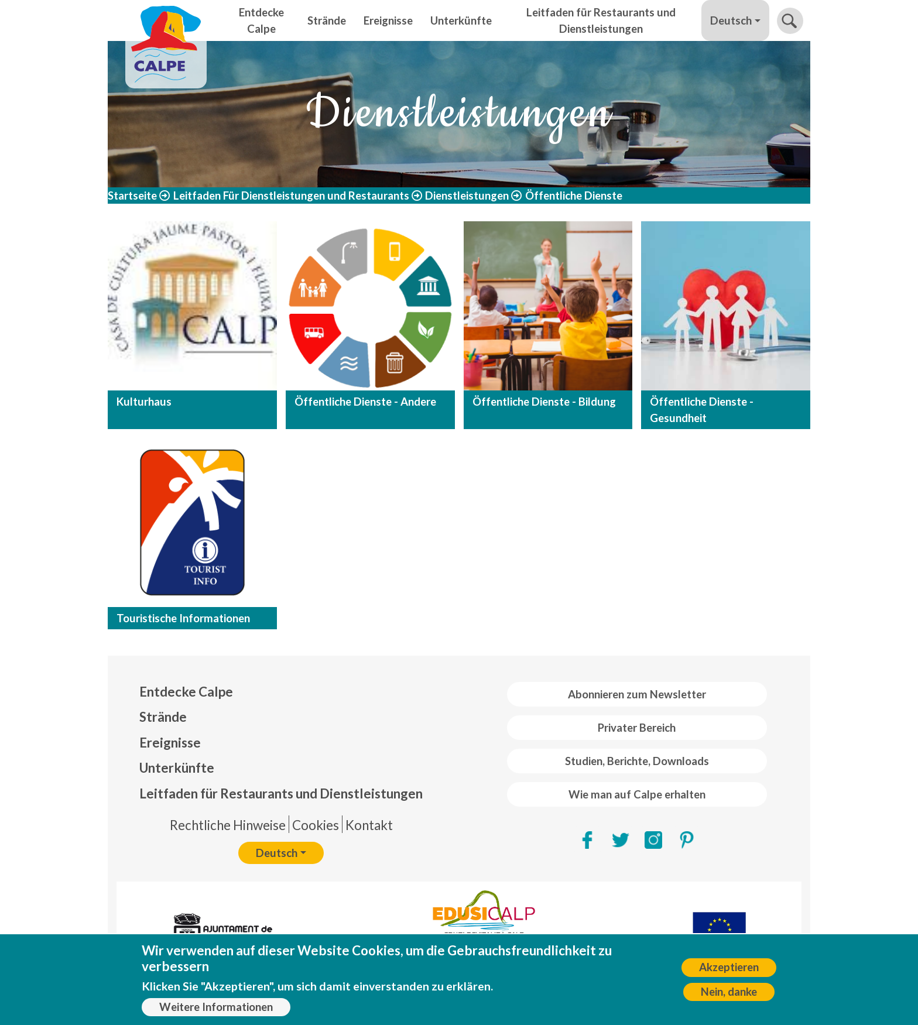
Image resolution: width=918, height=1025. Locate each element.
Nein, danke (729, 994)
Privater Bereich (637, 727)
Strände (326, 20)
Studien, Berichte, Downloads (637, 761)
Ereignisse (388, 20)
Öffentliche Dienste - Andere (365, 401)
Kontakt (369, 825)
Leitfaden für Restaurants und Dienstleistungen (601, 20)
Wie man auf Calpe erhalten (636, 794)
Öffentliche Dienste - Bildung (544, 401)
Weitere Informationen (216, 1009)
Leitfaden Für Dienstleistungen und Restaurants (291, 195)
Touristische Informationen (183, 618)
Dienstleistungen (467, 195)
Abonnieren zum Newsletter (637, 694)
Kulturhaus (144, 401)
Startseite (132, 195)
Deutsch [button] (731, 20)
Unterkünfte (461, 20)
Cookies (315, 825)
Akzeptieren (729, 970)
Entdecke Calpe (261, 20)
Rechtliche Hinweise (228, 825)
